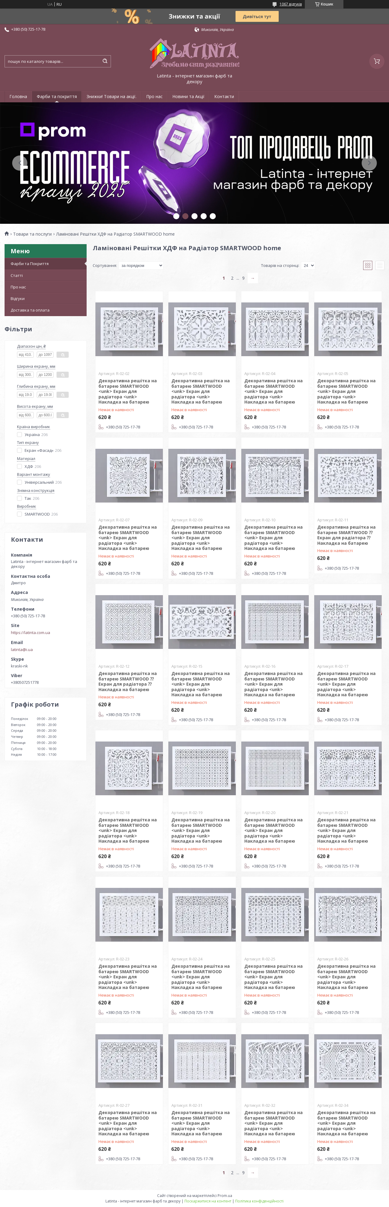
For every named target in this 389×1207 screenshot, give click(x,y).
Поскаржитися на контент (207, 1201)
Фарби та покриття (57, 96)
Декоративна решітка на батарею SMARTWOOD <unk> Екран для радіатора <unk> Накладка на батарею (127, 391)
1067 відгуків (291, 4)
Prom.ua (225, 1195)
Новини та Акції (188, 96)
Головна (18, 96)
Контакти (224, 96)
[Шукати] (105, 61)
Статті (17, 275)
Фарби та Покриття (30, 263)
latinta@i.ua (22, 649)
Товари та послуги (32, 234)
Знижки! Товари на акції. (111, 96)
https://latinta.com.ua (30, 632)
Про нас (154, 96)
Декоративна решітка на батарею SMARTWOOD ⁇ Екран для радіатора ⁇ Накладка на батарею (346, 535)
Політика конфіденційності (259, 1201)
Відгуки (18, 298)
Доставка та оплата (30, 310)
